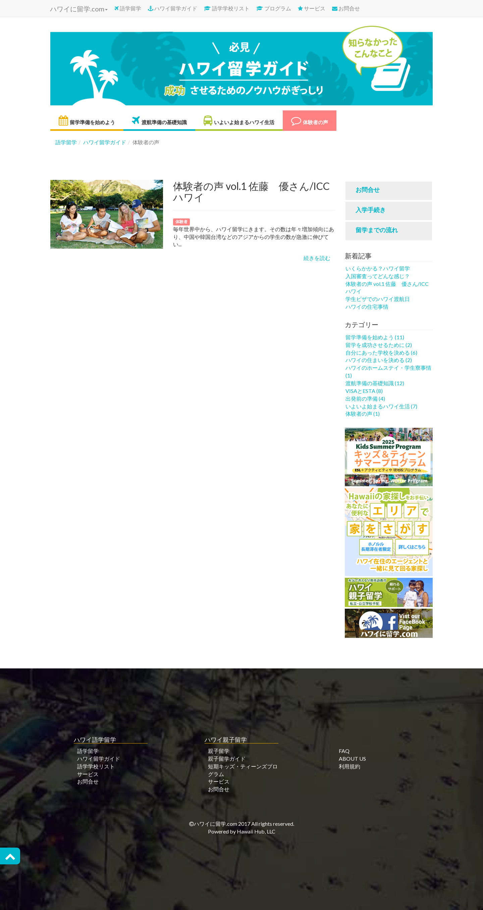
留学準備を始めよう (87, 120)
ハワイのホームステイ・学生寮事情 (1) (388, 371)
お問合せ (346, 8)
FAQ (344, 751)
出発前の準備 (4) (365, 398)
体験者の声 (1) (362, 413)
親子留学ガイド (227, 758)
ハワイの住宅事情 (366, 306)
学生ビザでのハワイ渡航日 (377, 299)
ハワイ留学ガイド (172, 8)
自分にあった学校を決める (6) (381, 352)
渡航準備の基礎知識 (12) (374, 383)
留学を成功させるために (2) (378, 345)
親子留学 (218, 751)
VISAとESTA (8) (364, 391)
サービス (311, 8)
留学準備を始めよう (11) (374, 337)
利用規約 (349, 766)
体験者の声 (309, 120)
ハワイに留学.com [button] (78, 9)
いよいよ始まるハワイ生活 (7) (381, 406)
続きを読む (317, 258)
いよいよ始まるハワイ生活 (239, 120)
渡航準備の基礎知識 (159, 120)
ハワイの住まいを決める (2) (378, 360)
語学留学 (127, 8)
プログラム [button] (273, 8)
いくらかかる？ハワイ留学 (377, 268)
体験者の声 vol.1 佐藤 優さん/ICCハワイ (387, 288)
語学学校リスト (227, 8)
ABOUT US (352, 758)
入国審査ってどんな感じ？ (377, 276)
